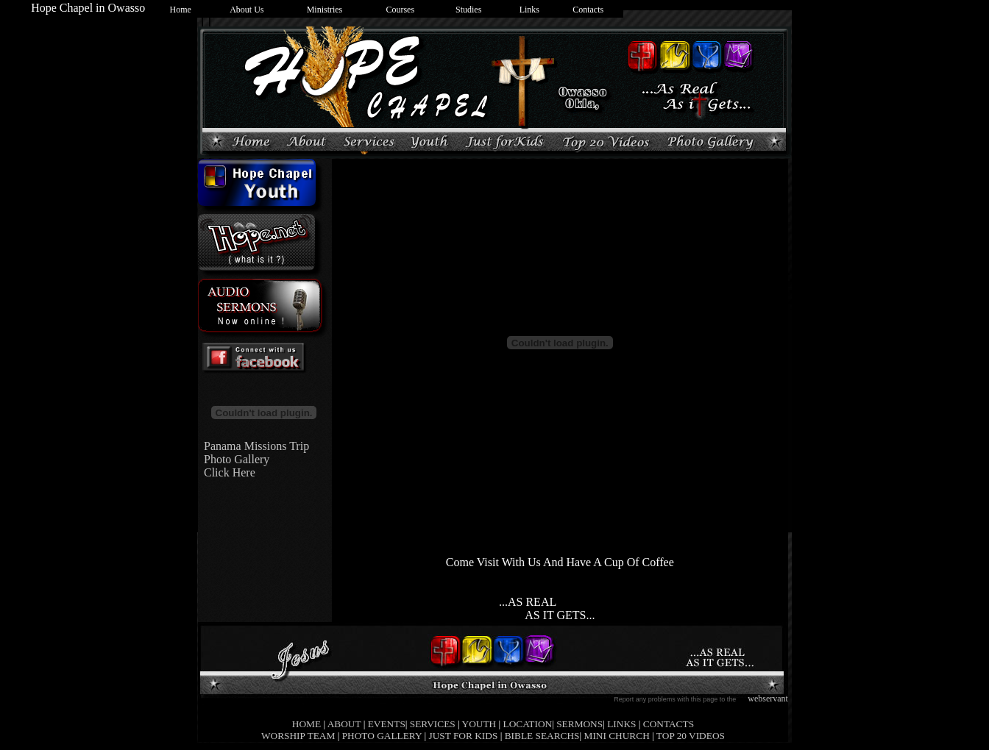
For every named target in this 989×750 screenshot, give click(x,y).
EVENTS (386, 723)
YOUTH (479, 723)
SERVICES (432, 723)
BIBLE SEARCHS (542, 735)
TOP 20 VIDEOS (690, 735)
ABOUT (344, 723)
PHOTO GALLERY (382, 735)
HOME (306, 723)
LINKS (621, 723)
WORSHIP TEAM (298, 735)
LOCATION (528, 723)
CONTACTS (668, 723)
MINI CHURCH (617, 735)
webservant (768, 698)
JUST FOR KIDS (463, 735)
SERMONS (579, 723)
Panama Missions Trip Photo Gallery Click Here (253, 459)
